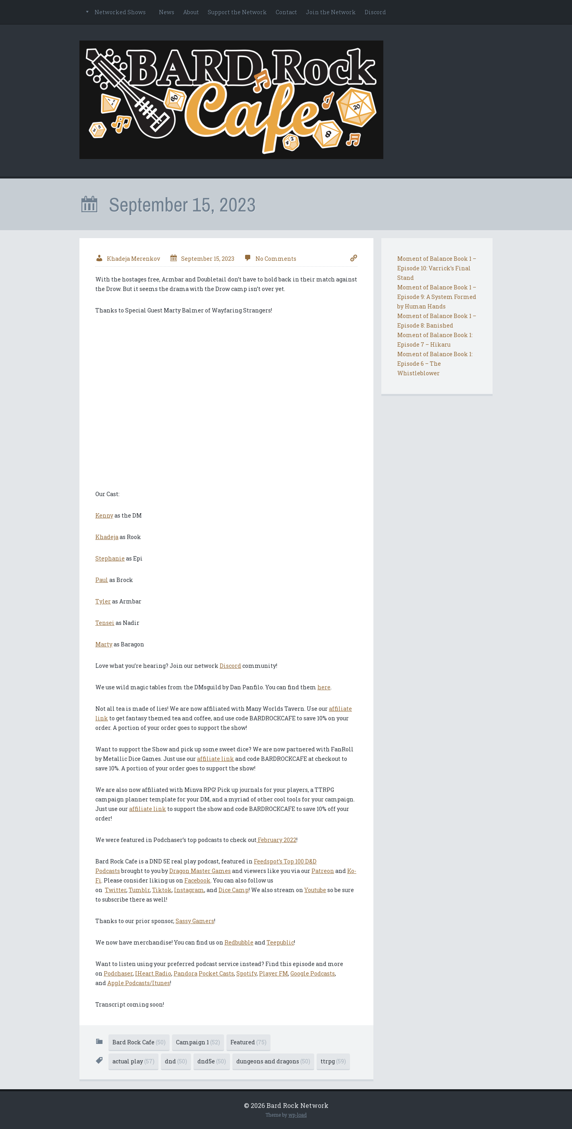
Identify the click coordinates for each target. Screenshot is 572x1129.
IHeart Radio (153, 973)
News (166, 12)
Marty (103, 644)
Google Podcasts (312, 973)
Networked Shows (120, 12)
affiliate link (215, 758)
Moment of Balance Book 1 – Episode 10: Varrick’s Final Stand (436, 268)
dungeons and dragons (273, 1061)
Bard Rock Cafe (139, 1042)
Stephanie (110, 558)
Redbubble (238, 942)
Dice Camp (233, 890)
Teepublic (280, 942)
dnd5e (211, 1061)
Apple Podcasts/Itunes (138, 983)
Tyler (103, 601)
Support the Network (237, 12)
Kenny (104, 515)
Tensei (104, 623)
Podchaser (118, 973)
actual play (133, 1061)
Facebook (197, 880)
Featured (248, 1042)
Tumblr (139, 890)
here (323, 687)
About (191, 12)
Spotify (246, 973)
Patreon (322, 871)
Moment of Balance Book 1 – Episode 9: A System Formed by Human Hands (436, 296)
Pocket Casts (216, 973)
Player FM (273, 973)
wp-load (297, 1115)
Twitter (115, 890)
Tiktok (162, 890)
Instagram (189, 890)
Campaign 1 (198, 1042)
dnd (176, 1061)
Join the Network (331, 12)
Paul (101, 580)
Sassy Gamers (195, 921)
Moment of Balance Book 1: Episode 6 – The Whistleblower (435, 363)
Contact (286, 12)
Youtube (315, 890)
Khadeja (106, 537)
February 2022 (276, 840)
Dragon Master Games (200, 871)
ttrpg (333, 1061)
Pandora (185, 973)
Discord (375, 12)
